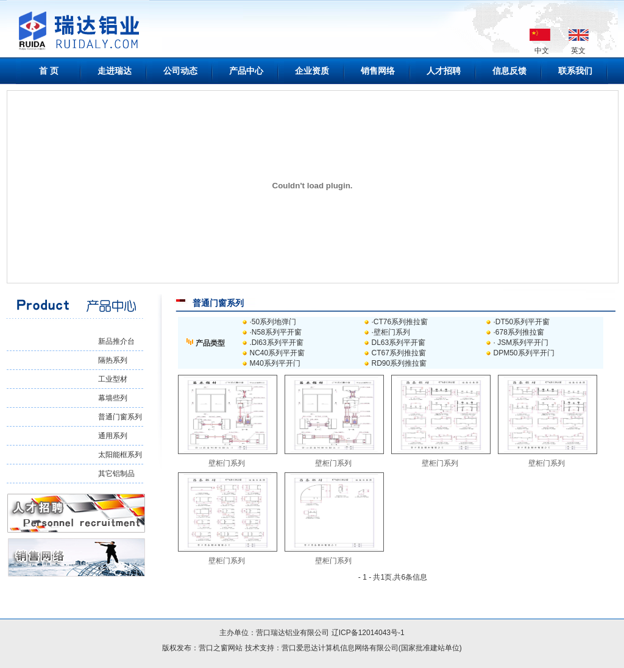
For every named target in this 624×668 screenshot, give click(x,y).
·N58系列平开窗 (276, 332)
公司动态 (180, 71)
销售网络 (378, 71)
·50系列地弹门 (273, 322)
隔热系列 (112, 360)
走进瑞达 (115, 71)
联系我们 (575, 71)
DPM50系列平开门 (524, 353)
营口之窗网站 (221, 648)
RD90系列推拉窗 (399, 363)
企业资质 (312, 71)
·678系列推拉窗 (519, 332)
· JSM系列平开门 (521, 342)
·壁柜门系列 (391, 332)
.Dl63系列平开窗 (276, 342)
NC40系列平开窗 (277, 353)
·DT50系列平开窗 (522, 322)
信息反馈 (509, 71)
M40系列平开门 (275, 363)
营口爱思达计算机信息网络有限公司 (340, 648)
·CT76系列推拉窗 (400, 322)
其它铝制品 (116, 473)
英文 (578, 50)
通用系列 (112, 436)
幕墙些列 (112, 398)
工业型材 (112, 379)
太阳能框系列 (120, 454)
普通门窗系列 (120, 417)
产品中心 (246, 71)
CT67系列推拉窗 (399, 353)
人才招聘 (444, 71)
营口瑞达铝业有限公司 (293, 632)
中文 (541, 50)
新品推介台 (116, 341)
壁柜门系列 (226, 463)
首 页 (48, 71)
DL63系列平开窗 (399, 342)
